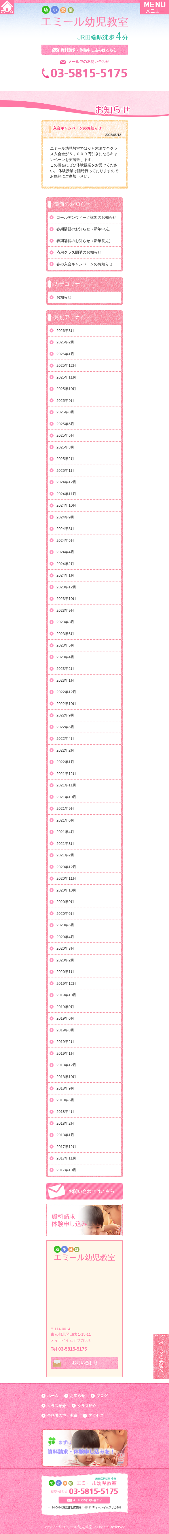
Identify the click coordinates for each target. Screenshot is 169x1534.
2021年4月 (65, 832)
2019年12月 (66, 983)
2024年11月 (66, 494)
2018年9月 (65, 1088)
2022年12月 (66, 692)
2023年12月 (66, 587)
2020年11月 (66, 878)
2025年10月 (66, 389)
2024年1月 (65, 575)
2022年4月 (65, 738)
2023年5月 (65, 645)
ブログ (102, 1396)
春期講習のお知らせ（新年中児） (84, 229)
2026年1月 (65, 354)
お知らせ (63, 297)
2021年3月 (65, 843)
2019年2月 (65, 1041)
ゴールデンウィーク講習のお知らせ (86, 217)
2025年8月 (65, 412)
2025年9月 (65, 400)
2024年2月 (65, 564)
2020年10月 (66, 890)
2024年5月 (65, 540)
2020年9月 (65, 902)
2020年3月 (65, 948)
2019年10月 (66, 995)
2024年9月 (65, 517)
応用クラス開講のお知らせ (78, 252)
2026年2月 (65, 342)
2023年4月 (65, 657)
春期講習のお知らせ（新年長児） (84, 241)
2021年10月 (66, 797)
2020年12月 (66, 867)
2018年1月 (65, 1135)
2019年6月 (65, 1018)
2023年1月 (65, 680)
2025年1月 (65, 470)
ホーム (52, 1396)
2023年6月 (65, 634)
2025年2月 (65, 459)
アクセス (96, 1415)
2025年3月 (65, 447)
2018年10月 (66, 1077)
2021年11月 (66, 785)
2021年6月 (65, 820)
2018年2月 (65, 1123)
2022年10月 (66, 704)
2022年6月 (65, 727)
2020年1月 (65, 972)
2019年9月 (65, 1007)
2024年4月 (65, 552)
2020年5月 (65, 925)
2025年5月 (65, 435)
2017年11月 (66, 1158)
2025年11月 (66, 377)
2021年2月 (65, 855)
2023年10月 (66, 598)
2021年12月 (66, 773)
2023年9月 (65, 610)
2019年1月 (65, 1053)
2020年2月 (65, 960)
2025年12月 (66, 365)
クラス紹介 (56, 1406)
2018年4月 (65, 1111)
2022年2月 (65, 750)
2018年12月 (66, 1065)
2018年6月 (65, 1100)
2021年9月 (65, 808)
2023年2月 (65, 668)
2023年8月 (65, 622)
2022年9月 (65, 715)
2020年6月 (65, 913)
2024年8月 (65, 528)
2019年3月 (65, 1030)
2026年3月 (65, 330)
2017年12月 (66, 1147)
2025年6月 (65, 424)
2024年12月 (66, 482)
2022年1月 (65, 762)
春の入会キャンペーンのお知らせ (84, 264)
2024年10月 (66, 505)
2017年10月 (66, 1170)
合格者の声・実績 (62, 1415)
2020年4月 (65, 937)
